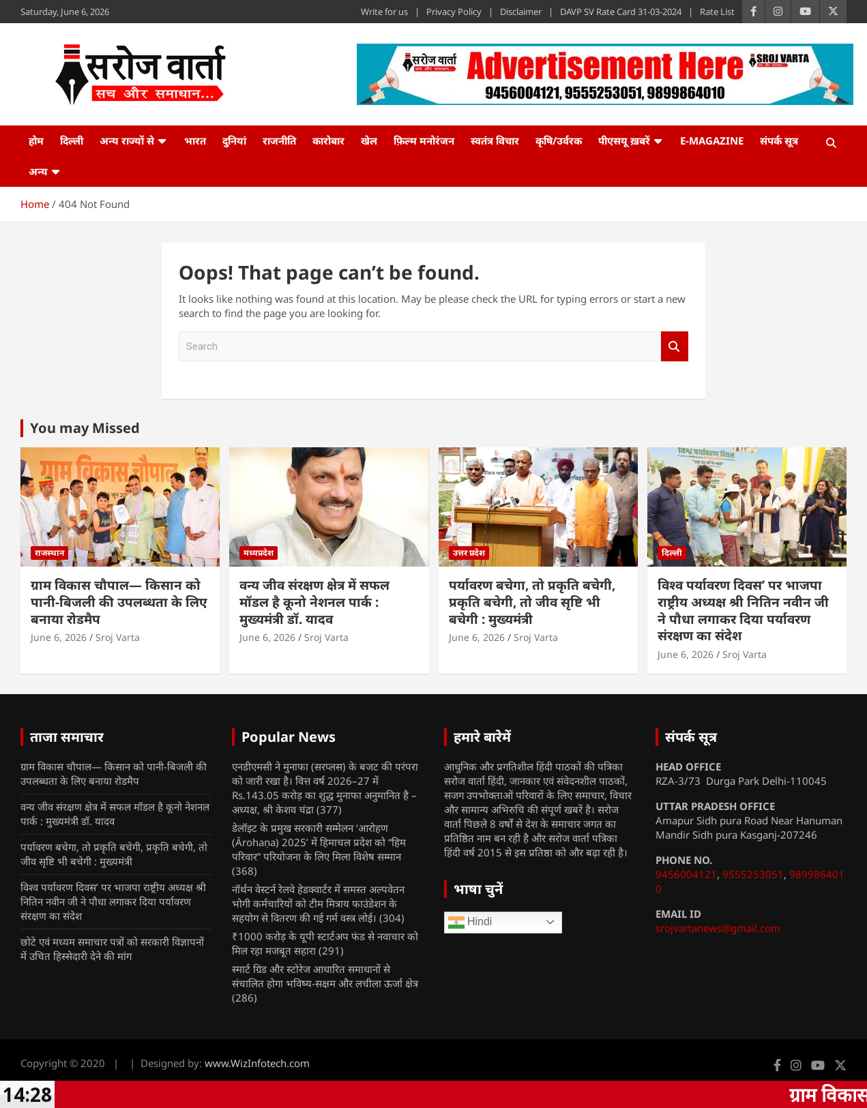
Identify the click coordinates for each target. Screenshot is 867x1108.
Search (674, 346)
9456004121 (686, 874)
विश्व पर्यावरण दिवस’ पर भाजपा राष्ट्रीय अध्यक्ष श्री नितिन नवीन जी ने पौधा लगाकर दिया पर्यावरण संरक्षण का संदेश (743, 610)
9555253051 (753, 874)
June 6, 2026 (59, 637)
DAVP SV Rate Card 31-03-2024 (620, 11)
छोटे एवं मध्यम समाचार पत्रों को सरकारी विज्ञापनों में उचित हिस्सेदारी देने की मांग (112, 949)
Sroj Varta (117, 637)
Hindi (470, 922)
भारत (195, 140)
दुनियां (234, 140)
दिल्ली (71, 140)
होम (36, 140)
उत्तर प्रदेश (469, 552)
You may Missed (85, 428)
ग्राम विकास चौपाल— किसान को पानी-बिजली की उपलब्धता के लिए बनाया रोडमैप (119, 601)
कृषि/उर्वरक (558, 140)
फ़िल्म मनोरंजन (424, 140)
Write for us (384, 11)
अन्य (38, 171)
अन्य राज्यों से (127, 140)
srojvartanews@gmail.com (718, 928)
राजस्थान (49, 552)
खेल (369, 140)
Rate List (717, 11)
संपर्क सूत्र (779, 140)
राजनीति (279, 140)
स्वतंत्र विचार (495, 140)
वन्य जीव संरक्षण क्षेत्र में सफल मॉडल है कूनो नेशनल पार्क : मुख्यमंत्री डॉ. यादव (314, 601)
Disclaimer (521, 11)
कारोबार (328, 140)
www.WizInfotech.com (257, 1063)
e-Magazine (712, 140)
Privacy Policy (454, 11)
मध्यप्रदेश (259, 552)
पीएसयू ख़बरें (624, 140)
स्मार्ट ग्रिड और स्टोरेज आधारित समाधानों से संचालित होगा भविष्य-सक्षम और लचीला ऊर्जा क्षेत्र (325, 976)
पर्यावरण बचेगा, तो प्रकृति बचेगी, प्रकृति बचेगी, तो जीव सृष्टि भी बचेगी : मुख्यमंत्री (532, 601)
